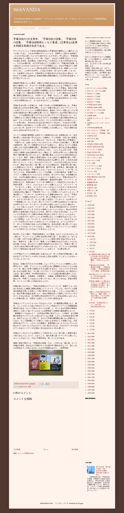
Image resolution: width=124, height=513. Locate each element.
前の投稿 (75, 449)
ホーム (14, 28)
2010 (90, 349)
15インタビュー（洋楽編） (97, 130)
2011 (90, 346)
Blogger (80, 503)
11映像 (89, 115)
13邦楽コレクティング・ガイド (98, 123)
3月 (90, 323)
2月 (90, 326)
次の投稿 (17, 449)
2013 (90, 340)
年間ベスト (91, 190)
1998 (90, 387)
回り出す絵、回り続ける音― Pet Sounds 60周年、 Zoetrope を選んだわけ (103, 470)
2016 (90, 236)
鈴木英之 (90, 196)
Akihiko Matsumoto (94, 147)
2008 (90, 355)
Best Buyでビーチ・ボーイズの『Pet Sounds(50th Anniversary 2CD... (99, 276)
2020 (90, 224)
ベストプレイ (92, 174)
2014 (90, 336)
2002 (90, 374)
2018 (90, 230)
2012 (90, 343)
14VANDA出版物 (93, 128)
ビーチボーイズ (44, 28)
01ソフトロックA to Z (95, 88)
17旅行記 (90, 136)
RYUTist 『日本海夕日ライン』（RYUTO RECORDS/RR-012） (98, 305)
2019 (90, 227)
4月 (90, 320)
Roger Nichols (92, 152)
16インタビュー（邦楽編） (97, 133)
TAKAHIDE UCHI (93, 155)
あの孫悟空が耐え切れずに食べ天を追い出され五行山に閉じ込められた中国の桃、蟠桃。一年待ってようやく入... (99, 258)
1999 (90, 383)
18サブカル (23, 387)
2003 (90, 371)
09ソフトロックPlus (94, 110)
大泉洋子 (90, 188)
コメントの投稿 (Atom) (25, 453)
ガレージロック (92, 158)
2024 (90, 211)
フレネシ (90, 171)
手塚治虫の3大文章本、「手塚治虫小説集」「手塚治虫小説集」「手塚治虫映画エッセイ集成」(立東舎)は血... (100, 268)
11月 (91, 242)
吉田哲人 (90, 179)
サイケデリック (92, 166)
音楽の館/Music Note (94, 177)
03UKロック (91, 94)
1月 (90, 329)
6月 (90, 314)
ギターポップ (92, 160)
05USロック (91, 99)
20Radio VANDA (93, 144)
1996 (90, 393)
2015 (90, 333)
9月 (90, 248)
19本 (29, 387)
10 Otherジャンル (93, 113)
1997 (90, 390)
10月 (91, 245)
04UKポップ (91, 96)
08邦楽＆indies (92, 107)
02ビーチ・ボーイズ (94, 91)
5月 (90, 317)
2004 (90, 368)
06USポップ (91, 102)
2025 (90, 208)
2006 (90, 362)
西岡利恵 (90, 185)
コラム (89, 163)
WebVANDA (27, 9)
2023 (90, 214)
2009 (90, 352)
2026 (90, 205)
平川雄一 (90, 193)
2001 (90, 377)
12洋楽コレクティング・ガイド (98, 118)
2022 (90, 217)
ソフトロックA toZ (28, 28)
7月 (90, 310)
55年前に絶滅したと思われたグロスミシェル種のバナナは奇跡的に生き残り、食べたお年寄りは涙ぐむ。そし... (99, 285)
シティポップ (92, 168)
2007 (90, 358)
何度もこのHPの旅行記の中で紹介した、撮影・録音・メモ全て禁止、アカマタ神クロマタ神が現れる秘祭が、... (100, 296)
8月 (90, 252)
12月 (91, 239)
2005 (90, 365)
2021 (90, 221)
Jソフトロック (92, 149)
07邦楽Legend (92, 104)
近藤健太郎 (91, 182)
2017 (90, 233)
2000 (90, 380)
